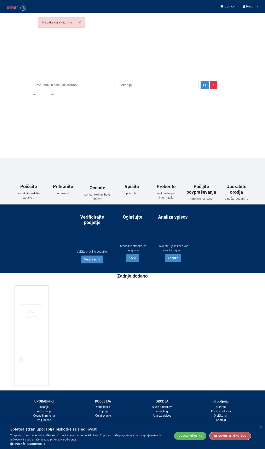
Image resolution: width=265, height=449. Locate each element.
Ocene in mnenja (44, 415)
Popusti (42, 93)
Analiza (172, 258)
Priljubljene (44, 420)
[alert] (132, 436)
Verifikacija (92, 259)
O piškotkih (221, 415)
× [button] (260, 427)
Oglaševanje (103, 415)
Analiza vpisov (162, 415)
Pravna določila (221, 411)
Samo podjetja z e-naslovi (73, 93)
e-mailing (162, 411)
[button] (89, 444)
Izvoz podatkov (162, 407)
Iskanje (43, 407)
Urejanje (103, 411)
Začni (132, 258)
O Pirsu (221, 407)
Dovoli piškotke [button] (190, 436)
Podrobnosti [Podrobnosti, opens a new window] (70, 439)
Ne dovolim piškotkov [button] (230, 436)
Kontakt (221, 420)
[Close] (79, 22)
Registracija (44, 411)
